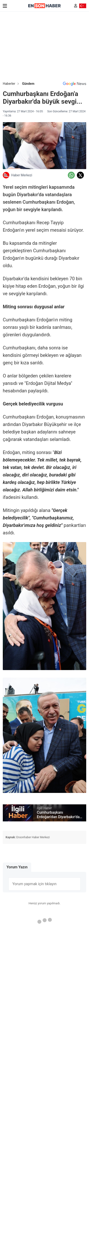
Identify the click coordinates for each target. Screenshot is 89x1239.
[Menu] (5, 6)
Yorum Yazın (17, 867)
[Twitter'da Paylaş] (80, 175)
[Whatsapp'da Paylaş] (71, 175)
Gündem (28, 83)
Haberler (9, 83)
